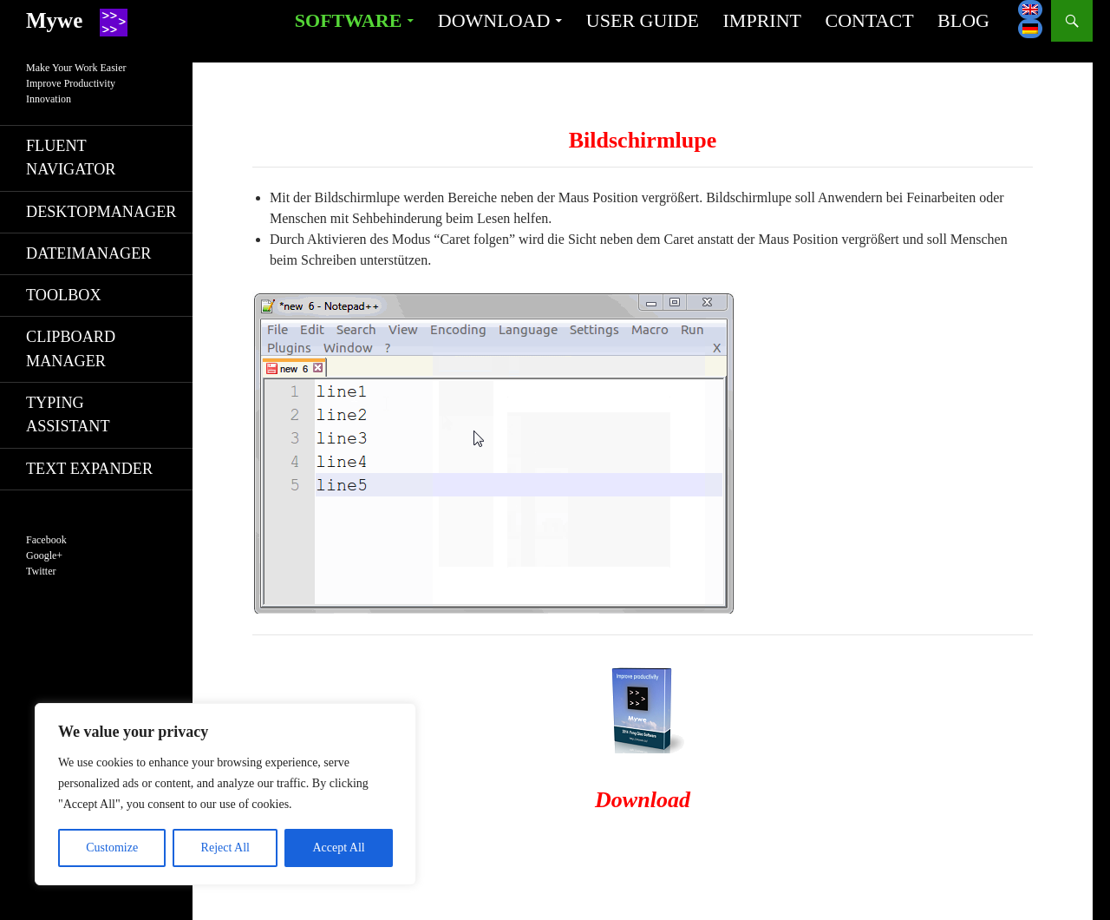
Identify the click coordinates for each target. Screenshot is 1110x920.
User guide (642, 20)
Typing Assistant (68, 414)
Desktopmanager (101, 211)
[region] (225, 794)
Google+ (44, 555)
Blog (963, 20)
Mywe (54, 20)
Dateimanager (88, 253)
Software (348, 20)
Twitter (41, 571)
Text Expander (89, 468)
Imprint (762, 20)
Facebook (46, 540)
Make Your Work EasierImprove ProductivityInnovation (76, 83)
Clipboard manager (70, 348)
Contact (869, 20)
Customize (112, 847)
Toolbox (63, 295)
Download (494, 20)
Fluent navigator (70, 157)
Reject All (225, 847)
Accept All (338, 847)
